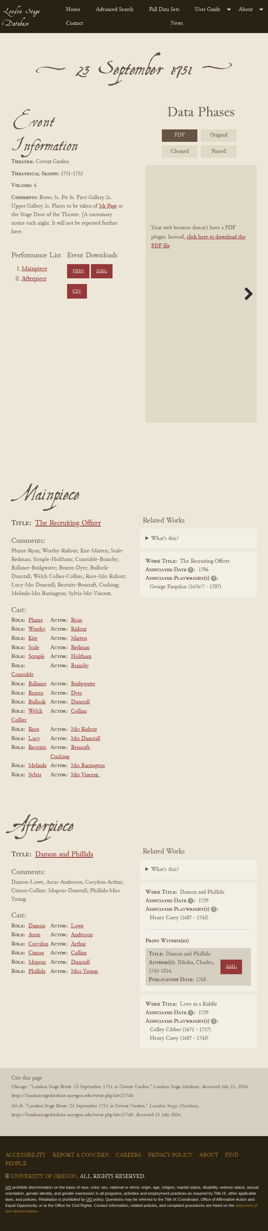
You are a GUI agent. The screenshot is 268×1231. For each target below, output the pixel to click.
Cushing (59, 757)
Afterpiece (34, 279)
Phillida (36, 971)
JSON (78, 271)
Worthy (36, 629)
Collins (79, 711)
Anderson (82, 935)
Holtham (81, 656)
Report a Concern (81, 1155)
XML (101, 271)
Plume (35, 620)
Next (246, 294)
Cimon (36, 953)
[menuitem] (75, 9)
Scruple (36, 656)
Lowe (77, 926)
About (246, 9)
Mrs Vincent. (85, 775)
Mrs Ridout (84, 729)
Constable (22, 675)
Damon (36, 926)
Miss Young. (85, 971)
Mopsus (37, 962)
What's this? (165, 538)
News (177, 23)
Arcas (34, 935)
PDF (179, 135)
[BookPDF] (201, 293)
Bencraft (80, 747)
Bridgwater (83, 684)
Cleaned (180, 151)
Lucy (34, 739)
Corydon (38, 944)
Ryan (76, 620)
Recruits (37, 747)
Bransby (80, 666)
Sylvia (34, 775)
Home (73, 9)
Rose (33, 729)
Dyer (76, 693)
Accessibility (25, 1155)
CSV (76, 291)
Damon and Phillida (64, 854)
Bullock (36, 702)
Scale (33, 648)
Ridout (79, 629)
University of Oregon (44, 1176)
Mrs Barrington (88, 766)
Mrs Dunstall (85, 739)
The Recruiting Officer (68, 523)
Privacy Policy (170, 1155)
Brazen (35, 693)
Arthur (78, 944)
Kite (33, 638)
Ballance (37, 684)
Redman (80, 648)
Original (219, 135)
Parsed (219, 151)
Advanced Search (114, 9)
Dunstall (80, 702)
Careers (128, 1155)
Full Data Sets (164, 9)
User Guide (207, 9)
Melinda (37, 766)
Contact (74, 23)
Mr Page (108, 206)
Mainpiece (34, 269)
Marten (79, 638)
